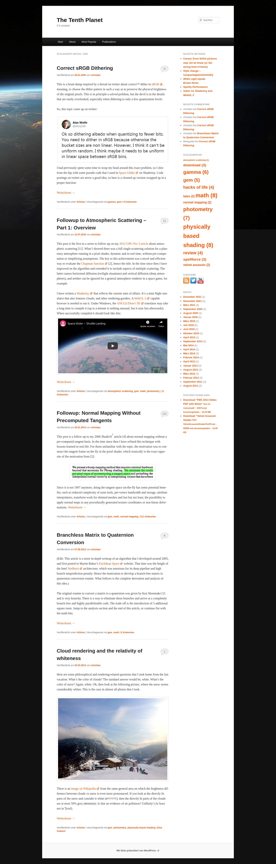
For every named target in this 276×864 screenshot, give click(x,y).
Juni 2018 (189, 329)
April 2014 (189, 349)
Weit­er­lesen (66, 192)
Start (60, 41)
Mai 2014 (188, 345)
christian (96, 75)
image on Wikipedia (85, 788)
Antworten (130, 202)
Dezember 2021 (192, 296)
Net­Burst (75, 568)
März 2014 (189, 353)
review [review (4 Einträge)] (193, 252)
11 (164, 220)
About (72, 41)
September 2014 (192, 341)
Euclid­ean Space (111, 563)
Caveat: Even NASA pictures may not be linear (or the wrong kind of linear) (200, 62)
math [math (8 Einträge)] (206, 195)
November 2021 (192, 301)
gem (119, 202)
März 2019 (189, 321)
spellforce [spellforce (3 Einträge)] (194, 259)
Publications (109, 41)
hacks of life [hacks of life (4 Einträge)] (198, 187)
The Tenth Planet (80, 20)
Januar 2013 (190, 365)
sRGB (157, 84)
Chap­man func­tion (94, 263)
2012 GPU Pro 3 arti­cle (133, 243)
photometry (153, 391)
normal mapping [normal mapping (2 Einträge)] (197, 202)
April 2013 (189, 361)
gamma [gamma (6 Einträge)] (196, 172)
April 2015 (189, 337)
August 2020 (190, 313)
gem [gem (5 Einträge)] (191, 180)
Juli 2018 (188, 325)
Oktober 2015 (191, 333)
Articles (80, 202)
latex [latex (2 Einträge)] (189, 196)
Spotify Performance (195, 86)
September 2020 (192, 309)
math (143, 391)
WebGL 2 (142, 298)
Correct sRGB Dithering (85, 68)
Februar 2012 (191, 377)
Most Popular (89, 41)
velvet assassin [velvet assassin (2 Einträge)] (196, 265)
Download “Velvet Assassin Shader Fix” (200, 424)
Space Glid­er (128, 172)
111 (165, 413)
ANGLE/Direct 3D (130, 303)
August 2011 (190, 385)
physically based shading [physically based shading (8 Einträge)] (198, 236)
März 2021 (189, 305)
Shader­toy (85, 293)
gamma (112, 202)
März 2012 (189, 373)
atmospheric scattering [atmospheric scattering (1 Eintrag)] (196, 160)
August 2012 (190, 369)
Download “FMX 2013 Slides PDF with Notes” (200, 405)
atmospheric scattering (120, 391)
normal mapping (129, 516)
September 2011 (192, 381)
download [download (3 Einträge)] (194, 165)
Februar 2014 (191, 357)
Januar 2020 (190, 317)
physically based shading (141, 827)
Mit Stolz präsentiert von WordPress (138, 850)
